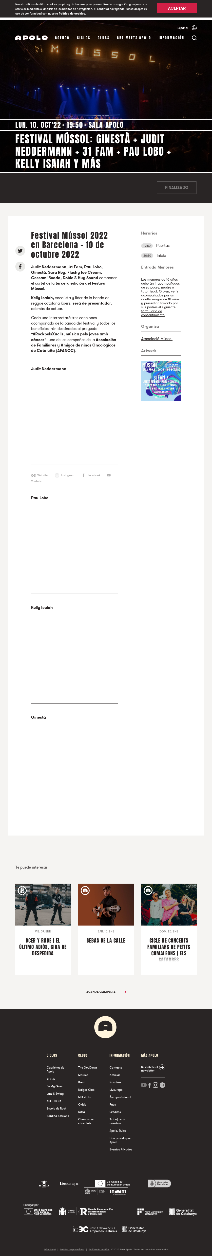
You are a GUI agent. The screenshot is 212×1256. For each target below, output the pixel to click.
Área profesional (120, 1095)
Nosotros (115, 1080)
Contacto (116, 1065)
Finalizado (176, 185)
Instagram (67, 473)
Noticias (115, 1072)
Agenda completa (106, 989)
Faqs (113, 1102)
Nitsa (81, 1109)
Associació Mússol (157, 336)
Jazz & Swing (55, 1091)
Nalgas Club (86, 1087)
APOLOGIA (54, 1099)
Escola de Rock (56, 1106)
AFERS (51, 1076)
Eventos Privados (121, 1147)
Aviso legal (50, 1247)
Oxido (82, 1102)
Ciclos (83, 35)
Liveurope (116, 1087)
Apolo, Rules (118, 1128)
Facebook (94, 473)
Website (42, 473)
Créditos (115, 1109)
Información (171, 35)
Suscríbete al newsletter (149, 1066)
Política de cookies (72, 13)
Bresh (81, 1080)
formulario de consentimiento (153, 311)
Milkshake (84, 1095)
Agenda (62, 35)
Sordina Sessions (58, 1113)
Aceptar (177, 9)
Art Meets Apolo (134, 35)
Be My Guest (55, 1084)
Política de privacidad (72, 1247)
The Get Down (87, 1065)
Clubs (104, 35)
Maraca (83, 1072)
